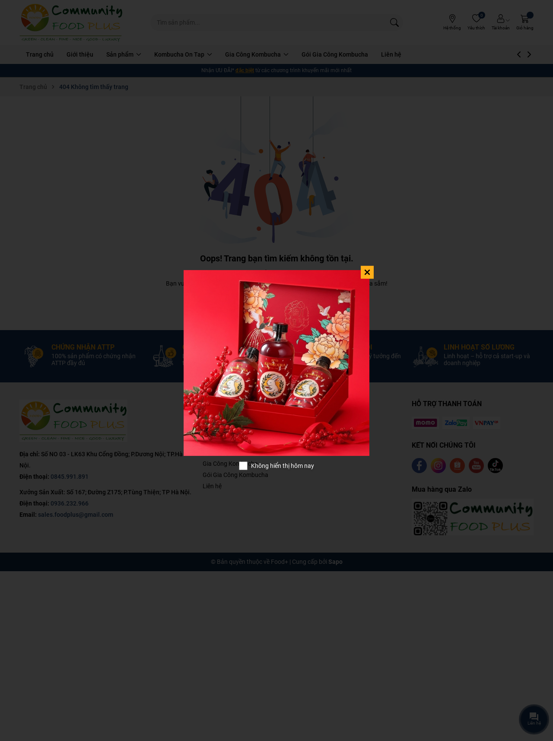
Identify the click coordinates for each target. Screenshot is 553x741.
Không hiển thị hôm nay (282, 465)
